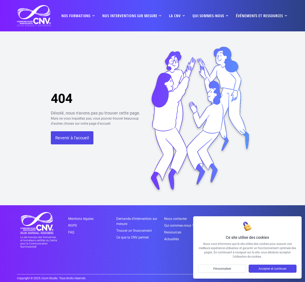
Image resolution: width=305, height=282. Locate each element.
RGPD (72, 225)
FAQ (71, 232)
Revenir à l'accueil (72, 137)
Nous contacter (175, 219)
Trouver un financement (134, 231)
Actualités (171, 239)
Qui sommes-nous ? (179, 225)
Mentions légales (81, 219)
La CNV (174, 15)
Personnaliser (222, 268)
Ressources (172, 232)
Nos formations (76, 15)
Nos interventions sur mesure (129, 15)
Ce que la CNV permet (132, 237)
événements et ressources (259, 15)
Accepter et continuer (273, 268)
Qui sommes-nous (208, 15)
